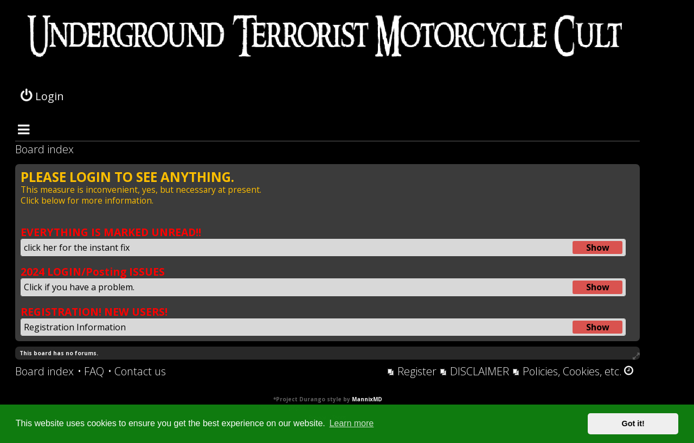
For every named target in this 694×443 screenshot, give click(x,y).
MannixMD (367, 399)
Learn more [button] (351, 423)
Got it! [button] (633, 423)
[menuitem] (91, 371)
